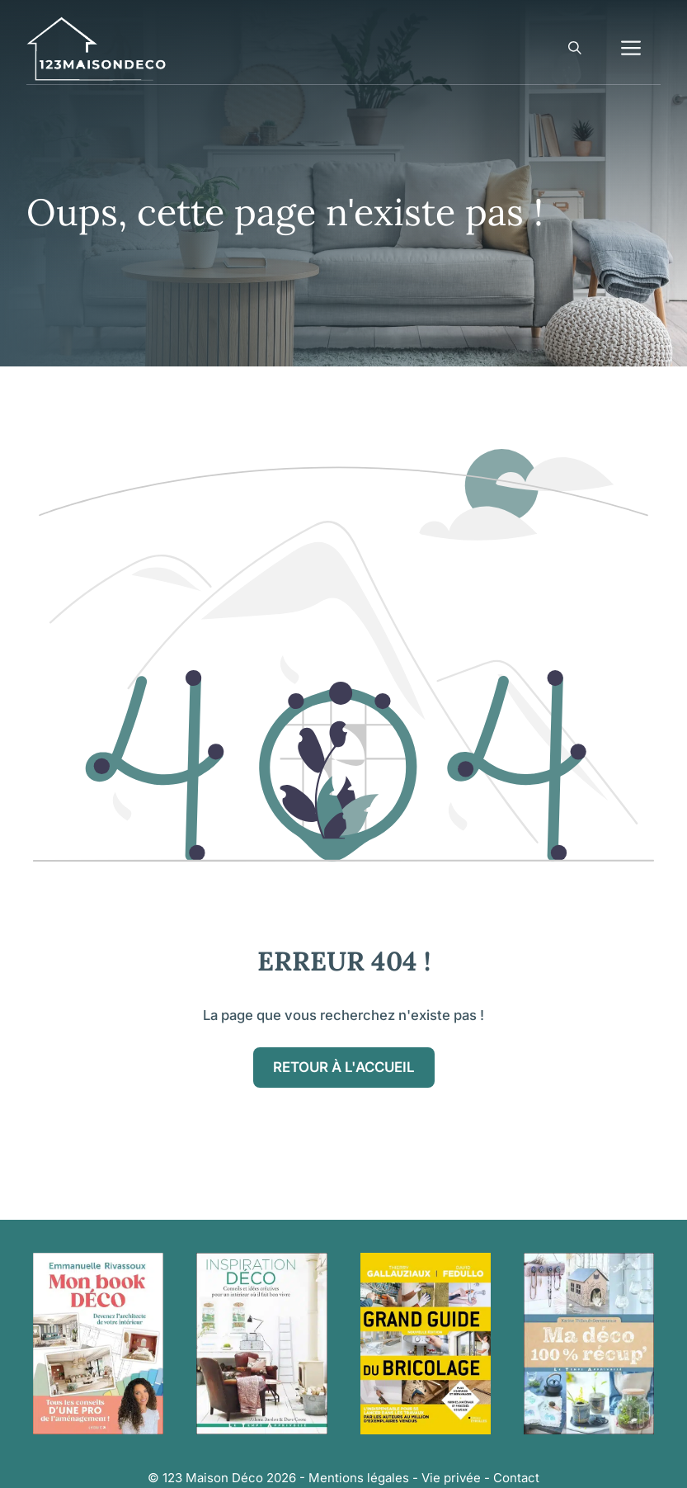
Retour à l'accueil (344, 1067)
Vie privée (451, 1478)
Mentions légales (358, 1478)
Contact (516, 1478)
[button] (574, 48)
